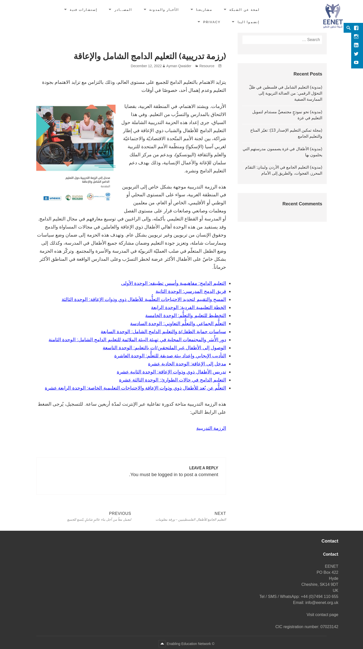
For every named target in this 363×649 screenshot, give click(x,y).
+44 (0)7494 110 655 (319, 596)
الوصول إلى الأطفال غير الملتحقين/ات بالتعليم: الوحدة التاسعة (164, 347)
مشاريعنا (204, 10)
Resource (206, 66)
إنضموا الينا (249, 22)
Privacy (212, 22)
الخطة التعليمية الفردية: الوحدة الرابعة (188, 307)
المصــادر (123, 10)
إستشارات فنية (83, 10)
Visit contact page (322, 615)
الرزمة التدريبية (211, 428)
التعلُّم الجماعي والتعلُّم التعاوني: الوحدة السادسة (178, 323)
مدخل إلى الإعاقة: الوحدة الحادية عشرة (187, 363)
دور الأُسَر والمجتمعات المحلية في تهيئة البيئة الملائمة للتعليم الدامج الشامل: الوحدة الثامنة (137, 339)
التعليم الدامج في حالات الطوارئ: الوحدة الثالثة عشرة (172, 380)
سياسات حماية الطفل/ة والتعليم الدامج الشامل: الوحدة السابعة (163, 331)
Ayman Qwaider (178, 66)
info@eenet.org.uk (321, 602)
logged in (167, 474)
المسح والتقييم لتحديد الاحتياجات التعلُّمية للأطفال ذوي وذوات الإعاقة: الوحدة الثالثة (144, 299)
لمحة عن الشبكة (244, 10)
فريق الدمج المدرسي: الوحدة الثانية (191, 291)
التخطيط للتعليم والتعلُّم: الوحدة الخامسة (185, 315)
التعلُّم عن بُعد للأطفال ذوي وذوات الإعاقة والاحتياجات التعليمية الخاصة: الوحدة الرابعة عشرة (135, 388)
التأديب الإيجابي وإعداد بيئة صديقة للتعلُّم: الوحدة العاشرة (170, 355)
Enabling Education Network (188, 644)
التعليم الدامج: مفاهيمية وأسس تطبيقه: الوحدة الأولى (173, 283)
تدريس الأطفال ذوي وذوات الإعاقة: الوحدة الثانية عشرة (171, 371)
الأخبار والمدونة (164, 10)
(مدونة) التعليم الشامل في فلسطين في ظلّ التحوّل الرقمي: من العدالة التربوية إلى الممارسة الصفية (285, 93)
